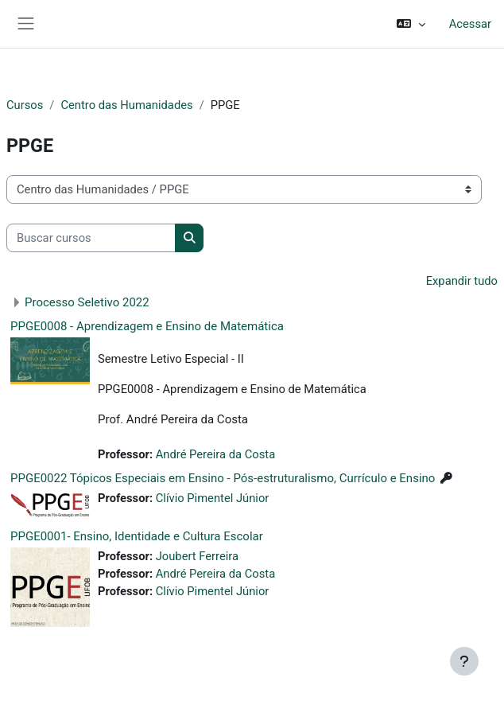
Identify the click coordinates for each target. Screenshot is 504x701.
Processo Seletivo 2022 (87, 302)
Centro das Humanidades (126, 105)
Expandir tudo (462, 281)
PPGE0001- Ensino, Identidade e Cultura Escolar (136, 536)
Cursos (24, 105)
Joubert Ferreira (197, 556)
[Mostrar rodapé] (464, 661)
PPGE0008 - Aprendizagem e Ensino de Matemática (147, 326)
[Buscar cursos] (91, 238)
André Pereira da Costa (215, 454)
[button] (410, 24)
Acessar (470, 24)
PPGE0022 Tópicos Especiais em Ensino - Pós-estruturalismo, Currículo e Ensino (222, 478)
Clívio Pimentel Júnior (212, 498)
